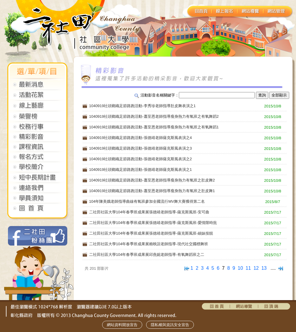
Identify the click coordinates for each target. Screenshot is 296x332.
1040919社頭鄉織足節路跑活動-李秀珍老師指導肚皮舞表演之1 (142, 106)
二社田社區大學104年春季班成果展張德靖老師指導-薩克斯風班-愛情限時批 (153, 222)
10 (240, 268)
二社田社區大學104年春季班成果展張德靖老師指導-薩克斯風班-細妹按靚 (151, 233)
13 (264, 268)
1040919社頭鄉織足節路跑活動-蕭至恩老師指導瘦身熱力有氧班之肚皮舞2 (152, 180)
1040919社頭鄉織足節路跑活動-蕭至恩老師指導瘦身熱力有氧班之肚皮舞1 (152, 191)
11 (248, 268)
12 (256, 268)
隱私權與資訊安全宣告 (170, 325)
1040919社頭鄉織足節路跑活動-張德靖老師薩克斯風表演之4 (140, 137)
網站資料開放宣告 (122, 325)
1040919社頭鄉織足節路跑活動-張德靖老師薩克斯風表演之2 (140, 159)
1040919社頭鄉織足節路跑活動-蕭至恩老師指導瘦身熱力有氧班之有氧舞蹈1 (154, 127)
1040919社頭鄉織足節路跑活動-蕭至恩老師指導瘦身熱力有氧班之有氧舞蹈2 (154, 116)
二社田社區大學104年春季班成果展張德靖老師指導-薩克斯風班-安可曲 (149, 212)
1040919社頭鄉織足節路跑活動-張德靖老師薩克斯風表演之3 (140, 148)
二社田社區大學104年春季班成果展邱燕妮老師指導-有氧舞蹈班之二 (146, 254)
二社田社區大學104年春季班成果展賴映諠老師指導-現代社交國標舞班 (148, 244)
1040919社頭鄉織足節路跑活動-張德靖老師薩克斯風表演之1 (140, 169)
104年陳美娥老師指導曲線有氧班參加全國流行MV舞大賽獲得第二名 (147, 201)
